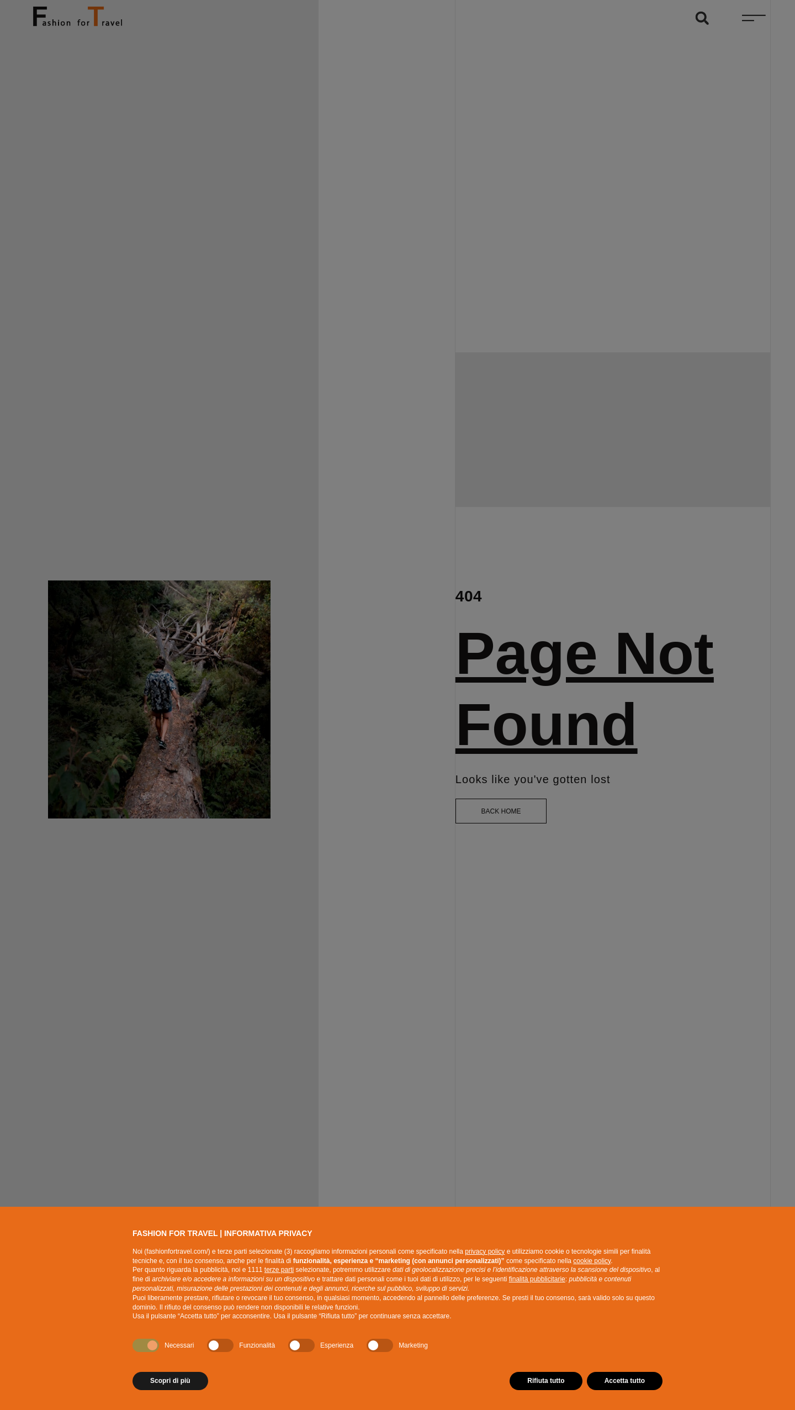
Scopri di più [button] (170, 1381)
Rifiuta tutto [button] (545, 1381)
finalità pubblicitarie (537, 1279)
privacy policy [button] (485, 1251)
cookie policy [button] (592, 1261)
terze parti (279, 1270)
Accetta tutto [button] (625, 1381)
